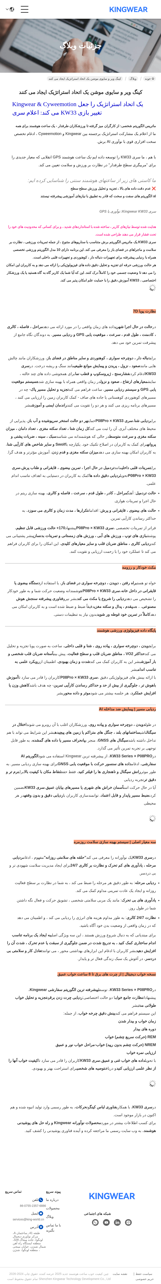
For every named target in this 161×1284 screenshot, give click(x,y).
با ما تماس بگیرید (53, 1227)
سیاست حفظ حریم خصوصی (145, 1276)
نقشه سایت (120, 1273)
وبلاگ (133, 78)
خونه (149, 78)
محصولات (53, 1208)
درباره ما (52, 1200)
